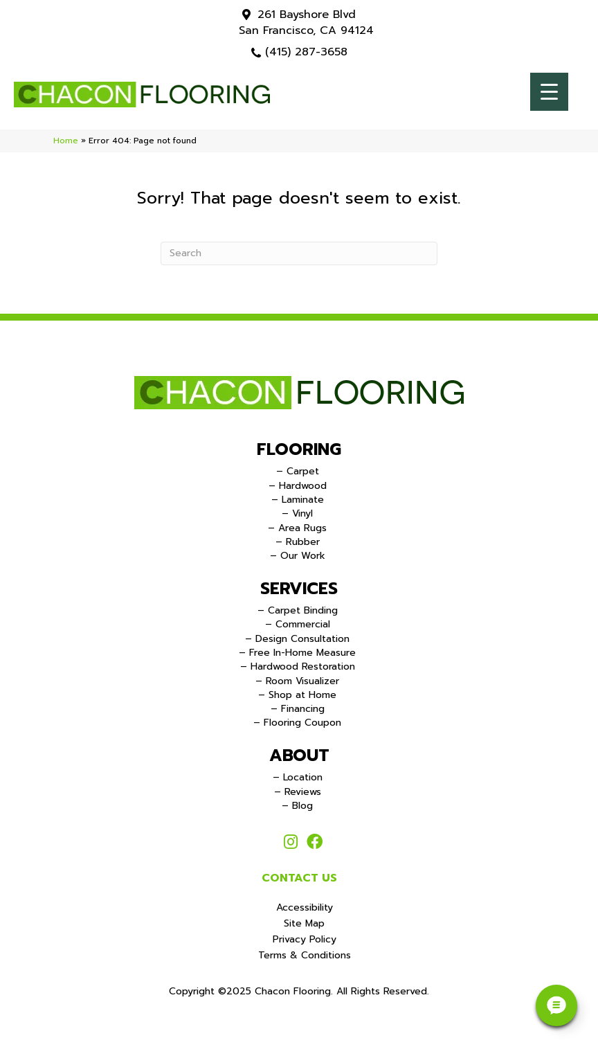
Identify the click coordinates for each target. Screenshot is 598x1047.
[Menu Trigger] (549, 92)
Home (65, 140)
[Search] (299, 253)
